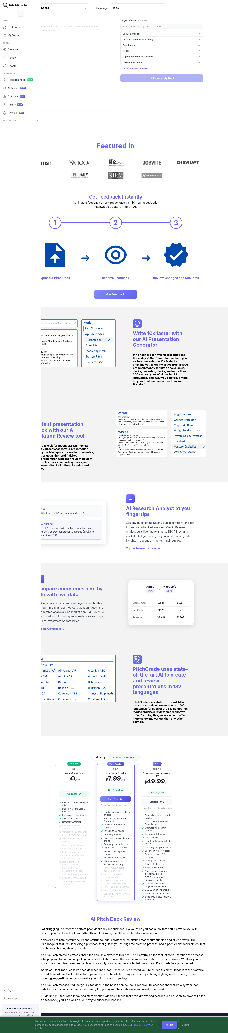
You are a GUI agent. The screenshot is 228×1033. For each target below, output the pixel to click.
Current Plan (93, 793)
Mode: (49, 8)
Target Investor (153, 20)
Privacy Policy (141, 1024)
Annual (143, 756)
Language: (123, 8)
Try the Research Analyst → (162, 550)
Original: (54, 19)
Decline (185, 1024)
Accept (169, 1024)
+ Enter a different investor (153, 68)
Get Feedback (134, 294)
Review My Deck (180, 78)
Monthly (120, 756)
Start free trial (134, 798)
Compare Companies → (70, 630)
